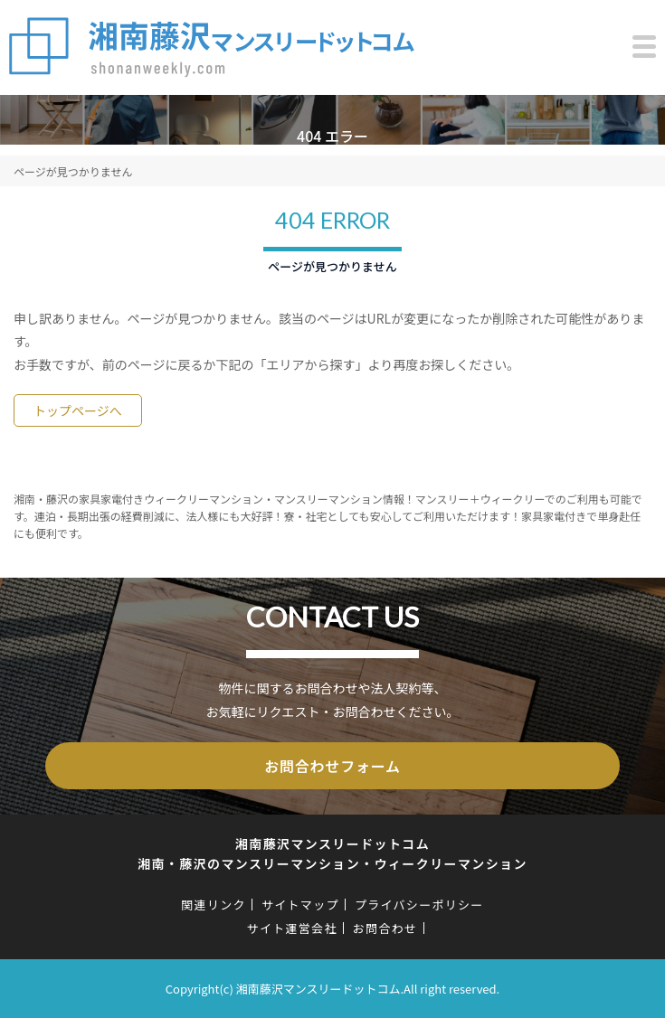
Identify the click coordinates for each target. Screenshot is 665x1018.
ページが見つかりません (73, 171)
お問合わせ (385, 928)
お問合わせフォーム (332, 766)
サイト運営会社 (292, 928)
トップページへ (77, 410)
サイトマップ (300, 904)
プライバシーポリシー (419, 904)
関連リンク (213, 904)
